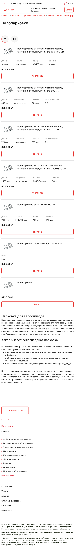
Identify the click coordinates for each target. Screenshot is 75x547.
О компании (35, 9)
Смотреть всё (7, 475)
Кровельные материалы (14, 455)
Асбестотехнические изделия (17, 439)
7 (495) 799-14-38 (36, 3)
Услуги (44, 9)
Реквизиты (6, 510)
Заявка (69, 10)
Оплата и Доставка (11, 501)
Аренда (52, 9)
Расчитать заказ (15, 410)
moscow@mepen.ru (21, 3)
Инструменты (9, 451)
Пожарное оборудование (15, 471)
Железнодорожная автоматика (18, 447)
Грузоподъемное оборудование (18, 443)
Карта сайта (7, 426)
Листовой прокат (11, 459)
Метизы (7, 463)
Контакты (35, 11)
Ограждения (9, 467)
